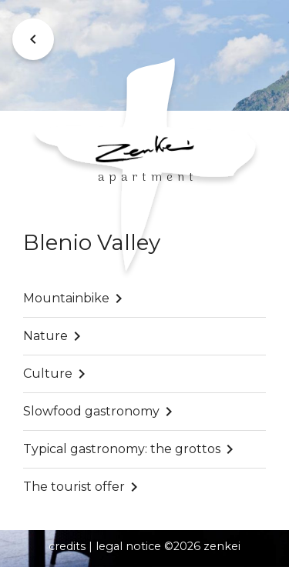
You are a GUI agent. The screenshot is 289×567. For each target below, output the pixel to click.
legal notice (128, 546)
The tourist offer (74, 486)
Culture (47, 373)
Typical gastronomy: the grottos (121, 449)
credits (67, 546)
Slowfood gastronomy (91, 411)
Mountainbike (66, 298)
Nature (45, 336)
